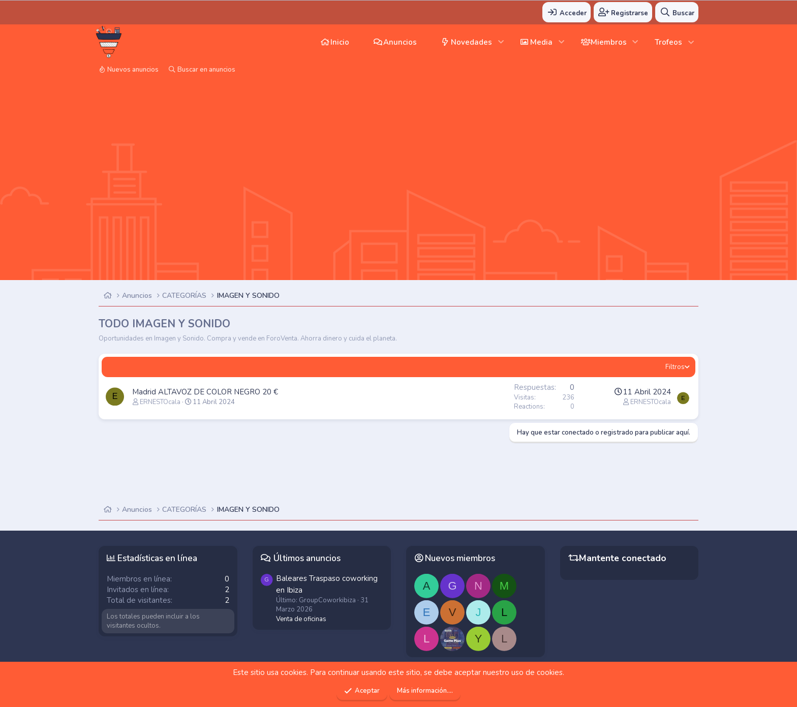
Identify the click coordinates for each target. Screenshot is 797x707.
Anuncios (400, 42)
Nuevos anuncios (133, 69)
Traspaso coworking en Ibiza (327, 583)
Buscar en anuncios (206, 69)
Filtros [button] (675, 367)
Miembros (609, 42)
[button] (501, 41)
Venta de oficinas (301, 619)
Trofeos (668, 42)
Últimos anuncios (307, 558)
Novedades (471, 42)
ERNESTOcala (160, 402)
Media (541, 42)
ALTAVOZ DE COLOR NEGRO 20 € (218, 392)
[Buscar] (676, 12)
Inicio (339, 42)
